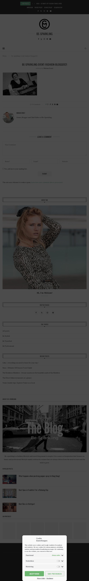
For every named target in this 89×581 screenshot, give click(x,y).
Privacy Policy (41, 578)
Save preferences (55, 573)
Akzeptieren (34, 573)
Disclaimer (50, 578)
